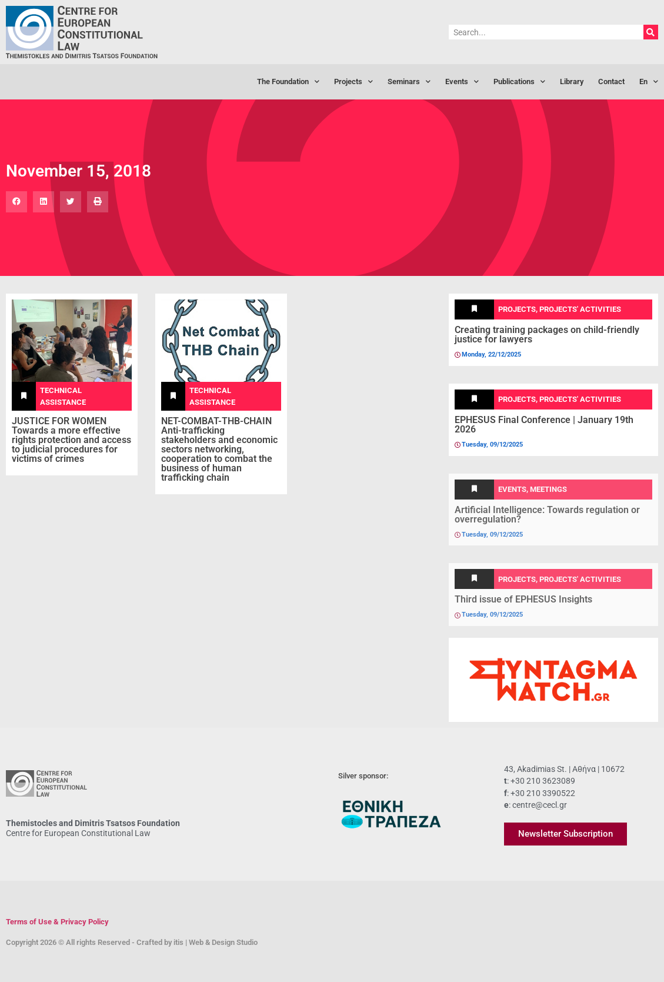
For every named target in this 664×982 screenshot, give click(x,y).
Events (462, 82)
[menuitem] (648, 81)
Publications (519, 82)
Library (571, 81)
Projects (353, 82)
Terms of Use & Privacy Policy (57, 921)
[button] (16, 201)
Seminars (409, 82)
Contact (611, 81)
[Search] (650, 32)
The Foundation (288, 82)
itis (178, 942)
